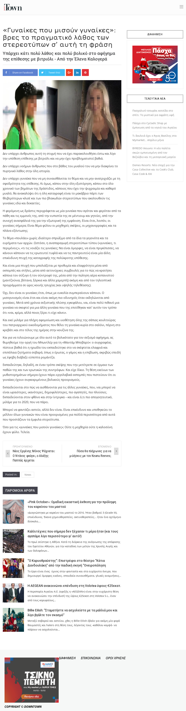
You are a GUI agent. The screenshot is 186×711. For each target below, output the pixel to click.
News (28, 474)
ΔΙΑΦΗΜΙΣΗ (67, 658)
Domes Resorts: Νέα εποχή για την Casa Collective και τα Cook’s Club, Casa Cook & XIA (153, 169)
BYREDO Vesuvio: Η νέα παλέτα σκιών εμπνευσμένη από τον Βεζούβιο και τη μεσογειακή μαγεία (154, 152)
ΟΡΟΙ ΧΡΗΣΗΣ (116, 658)
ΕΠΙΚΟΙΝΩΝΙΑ (90, 658)
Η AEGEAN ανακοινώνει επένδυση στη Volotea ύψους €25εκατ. (74, 586)
